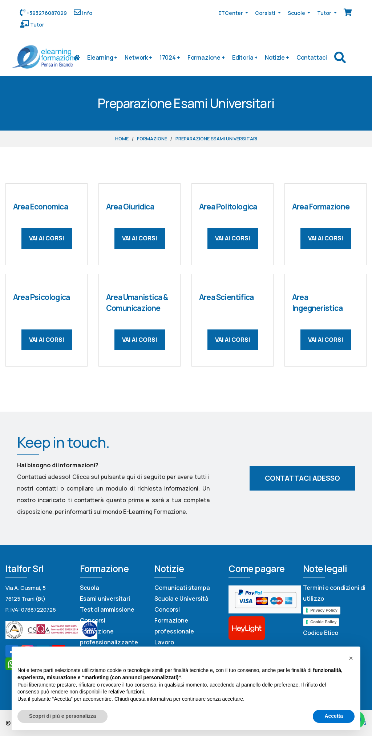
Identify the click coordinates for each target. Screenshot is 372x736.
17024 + (169, 57)
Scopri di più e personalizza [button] (62, 716)
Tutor (36, 24)
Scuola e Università (181, 599)
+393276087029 (46, 12)
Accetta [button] (333, 716)
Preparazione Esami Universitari (216, 138)
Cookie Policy (323, 622)
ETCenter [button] (231, 12)
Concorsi (92, 620)
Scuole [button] (297, 12)
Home (122, 138)
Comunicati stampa (182, 588)
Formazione (152, 138)
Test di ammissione (107, 609)
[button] (351, 658)
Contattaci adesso (302, 478)
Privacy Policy (323, 610)
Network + (138, 57)
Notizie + (277, 57)
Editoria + (245, 57)
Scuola (89, 588)
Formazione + (206, 57)
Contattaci (311, 57)
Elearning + (102, 57)
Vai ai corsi (46, 238)
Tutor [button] (324, 12)
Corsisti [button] (265, 12)
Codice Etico (320, 633)
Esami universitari (105, 599)
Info (86, 12)
